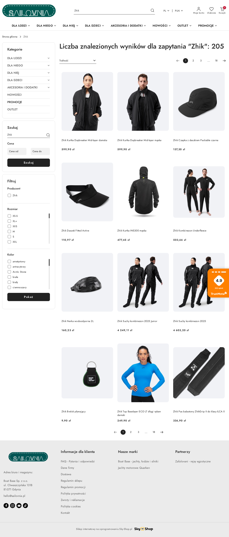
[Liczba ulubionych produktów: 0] (211, 11)
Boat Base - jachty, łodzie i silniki (138, 461)
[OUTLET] (184, 26)
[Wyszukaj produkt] (114, 10)
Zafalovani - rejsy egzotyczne (193, 461)
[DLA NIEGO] (46, 26)
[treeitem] (28, 58)
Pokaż (28, 297)
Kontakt (65, 513)
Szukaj (29, 163)
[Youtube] (18, 505)
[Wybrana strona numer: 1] (185, 60)
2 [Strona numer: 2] (193, 60)
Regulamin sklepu (71, 481)
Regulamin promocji (73, 487)
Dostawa (66, 474)
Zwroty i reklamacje (73, 500)
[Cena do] (40, 151)
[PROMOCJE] (208, 26)
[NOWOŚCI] (161, 26)
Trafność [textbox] (63, 60)
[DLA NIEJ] (70, 26)
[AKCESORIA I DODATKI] (128, 26)
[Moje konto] (199, 11)
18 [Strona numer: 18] (216, 60)
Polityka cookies (71, 506)
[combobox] (77, 61)
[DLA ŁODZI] (21, 26)
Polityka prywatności (73, 494)
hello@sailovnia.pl (14, 496)
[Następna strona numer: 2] (224, 60)
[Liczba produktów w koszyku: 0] (222, 11)
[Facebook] (6, 505)
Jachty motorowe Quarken (134, 468)
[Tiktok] (25, 505)
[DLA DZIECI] (95, 26)
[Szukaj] (48, 135)
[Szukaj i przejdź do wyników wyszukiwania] (152, 10)
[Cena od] (16, 151)
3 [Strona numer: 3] (201, 60)
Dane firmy (67, 468)
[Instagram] (12, 505)
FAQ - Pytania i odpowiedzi (78, 461)
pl (167, 11)
